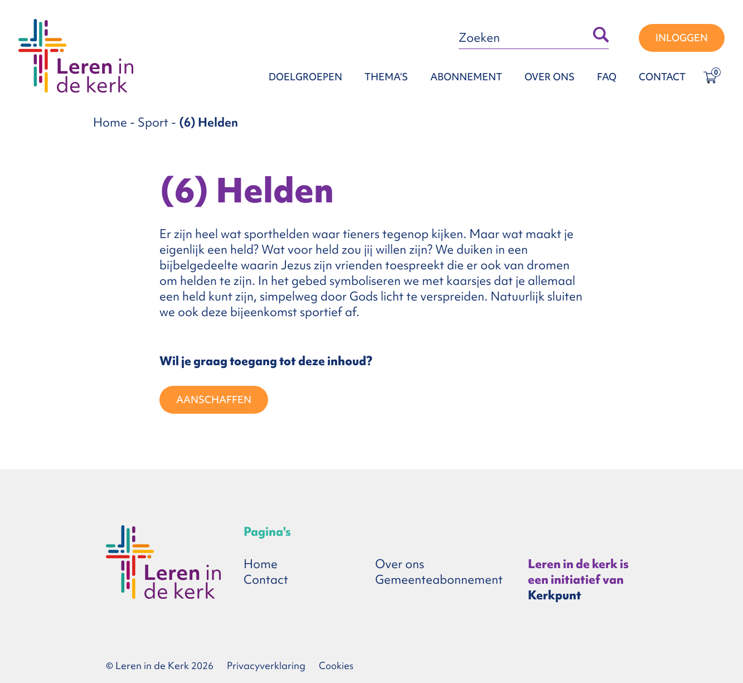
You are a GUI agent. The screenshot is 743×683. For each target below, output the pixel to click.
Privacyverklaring (266, 665)
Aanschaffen (213, 399)
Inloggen (681, 37)
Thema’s (386, 76)
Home (110, 122)
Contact (662, 76)
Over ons (550, 76)
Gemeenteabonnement (439, 579)
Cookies (336, 665)
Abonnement (466, 76)
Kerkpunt (554, 595)
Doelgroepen (305, 76)
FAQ (606, 76)
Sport (153, 122)
